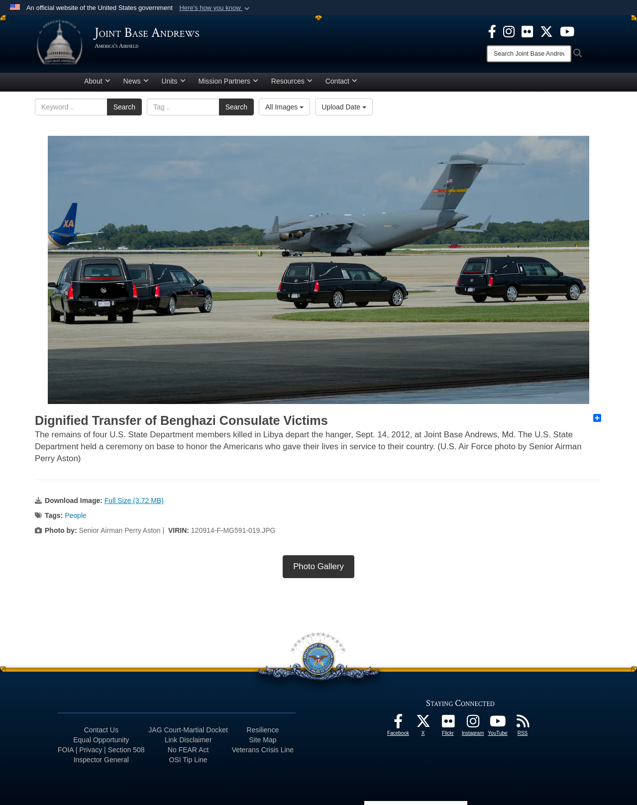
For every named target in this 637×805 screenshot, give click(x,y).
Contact (341, 81)
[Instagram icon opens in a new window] (509, 31)
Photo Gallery (318, 566)
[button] (215, 8)
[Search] (529, 53)
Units (174, 81)
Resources (292, 81)
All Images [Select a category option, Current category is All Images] (284, 107)
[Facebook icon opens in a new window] (492, 31)
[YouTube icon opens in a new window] (567, 31)
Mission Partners (228, 81)
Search (124, 107)
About (97, 81)
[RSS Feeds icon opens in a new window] (522, 724)
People (76, 515)
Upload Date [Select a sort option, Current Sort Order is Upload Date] (343, 107)
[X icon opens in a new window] (546, 31)
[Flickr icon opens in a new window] (527, 31)
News (136, 81)
